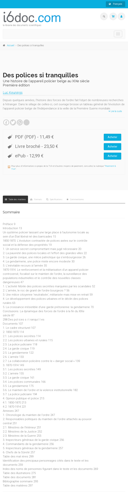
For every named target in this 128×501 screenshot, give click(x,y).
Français (115, 4)
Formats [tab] (36, 199)
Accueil (10, 45)
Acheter (112, 137)
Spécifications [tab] (54, 199)
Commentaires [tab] (75, 199)
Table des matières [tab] (15, 199)
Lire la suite (115, 111)
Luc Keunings (13, 93)
